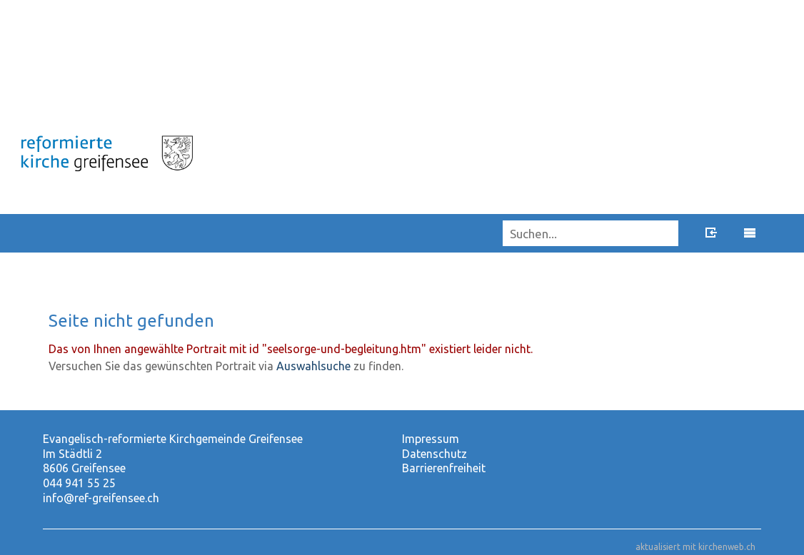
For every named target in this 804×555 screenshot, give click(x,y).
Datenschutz (434, 453)
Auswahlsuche (313, 366)
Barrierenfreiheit (444, 468)
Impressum (430, 438)
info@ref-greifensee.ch (101, 498)
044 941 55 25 (79, 483)
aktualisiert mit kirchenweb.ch (695, 546)
